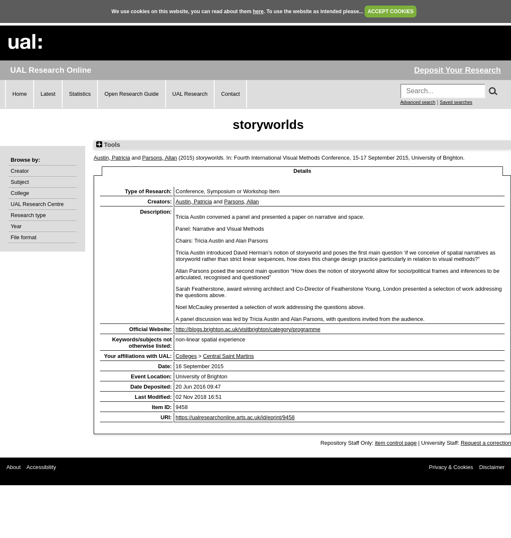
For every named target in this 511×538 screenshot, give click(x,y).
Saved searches (456, 102)
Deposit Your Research (457, 70)
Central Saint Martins (228, 356)
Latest (47, 94)
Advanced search (417, 102)
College (20, 193)
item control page (395, 443)
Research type (28, 215)
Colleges (186, 356)
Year (16, 226)
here (258, 11)
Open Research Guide (131, 94)
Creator (20, 171)
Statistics (80, 94)
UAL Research (190, 94)
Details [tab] (302, 171)
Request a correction (486, 443)
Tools (108, 144)
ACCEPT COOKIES (390, 11)
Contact (230, 94)
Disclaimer (492, 467)
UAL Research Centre (37, 204)
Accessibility (41, 467)
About (13, 467)
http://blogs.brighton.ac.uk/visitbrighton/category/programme (247, 329)
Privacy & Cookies (451, 467)
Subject (20, 182)
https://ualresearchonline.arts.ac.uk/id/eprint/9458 (235, 417)
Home (19, 94)
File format (23, 237)
